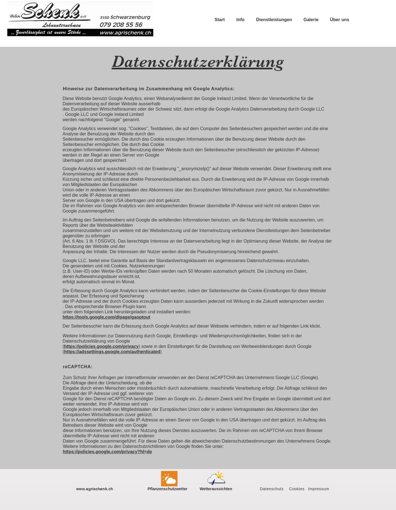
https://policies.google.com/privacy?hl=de (107, 451)
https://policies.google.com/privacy (101, 346)
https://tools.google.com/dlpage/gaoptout (106, 317)
